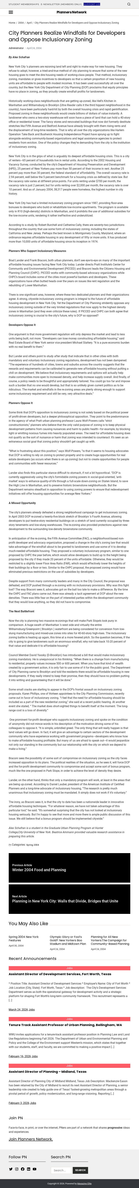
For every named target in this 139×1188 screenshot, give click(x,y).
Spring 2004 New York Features (24, 938)
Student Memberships (24, 4)
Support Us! (92, 4)
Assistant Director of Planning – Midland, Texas (48, 1071)
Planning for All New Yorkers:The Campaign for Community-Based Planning (110, 940)
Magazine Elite (84, 1183)
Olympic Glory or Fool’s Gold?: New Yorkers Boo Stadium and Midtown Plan (68, 940)
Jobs (69, 968)
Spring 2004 (32, 845)
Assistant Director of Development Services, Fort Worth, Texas (60, 974)
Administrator (16, 48)
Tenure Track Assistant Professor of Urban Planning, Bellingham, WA (65, 1025)
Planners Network (72, 12)
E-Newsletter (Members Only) (61, 4)
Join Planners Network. (31, 1139)
